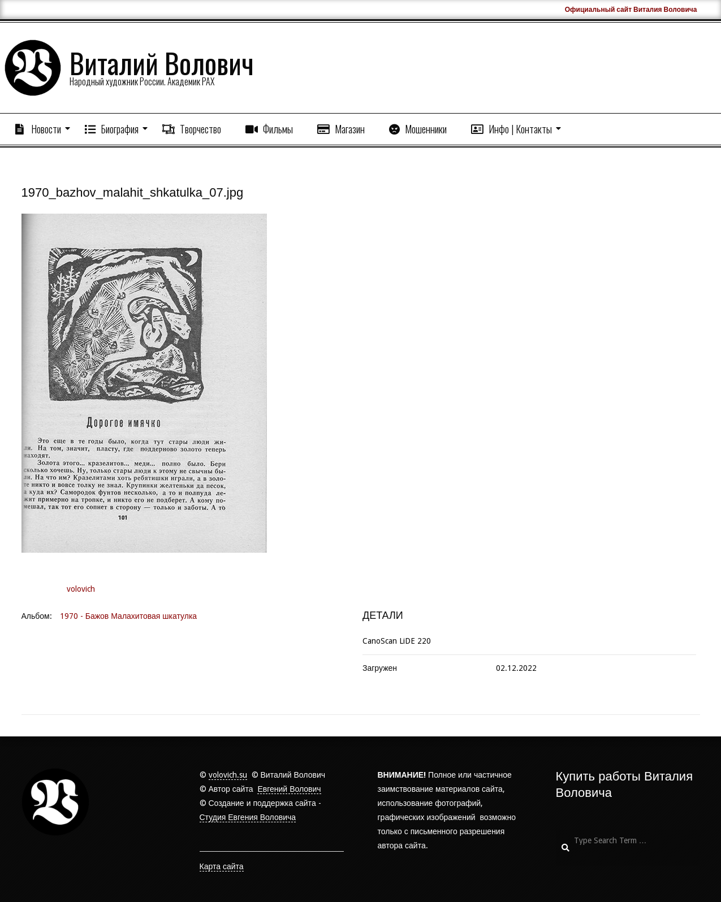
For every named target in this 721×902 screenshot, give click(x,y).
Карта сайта (222, 866)
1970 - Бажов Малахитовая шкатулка (128, 616)
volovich (81, 588)
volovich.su (228, 774)
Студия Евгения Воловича (248, 817)
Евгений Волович (289, 788)
